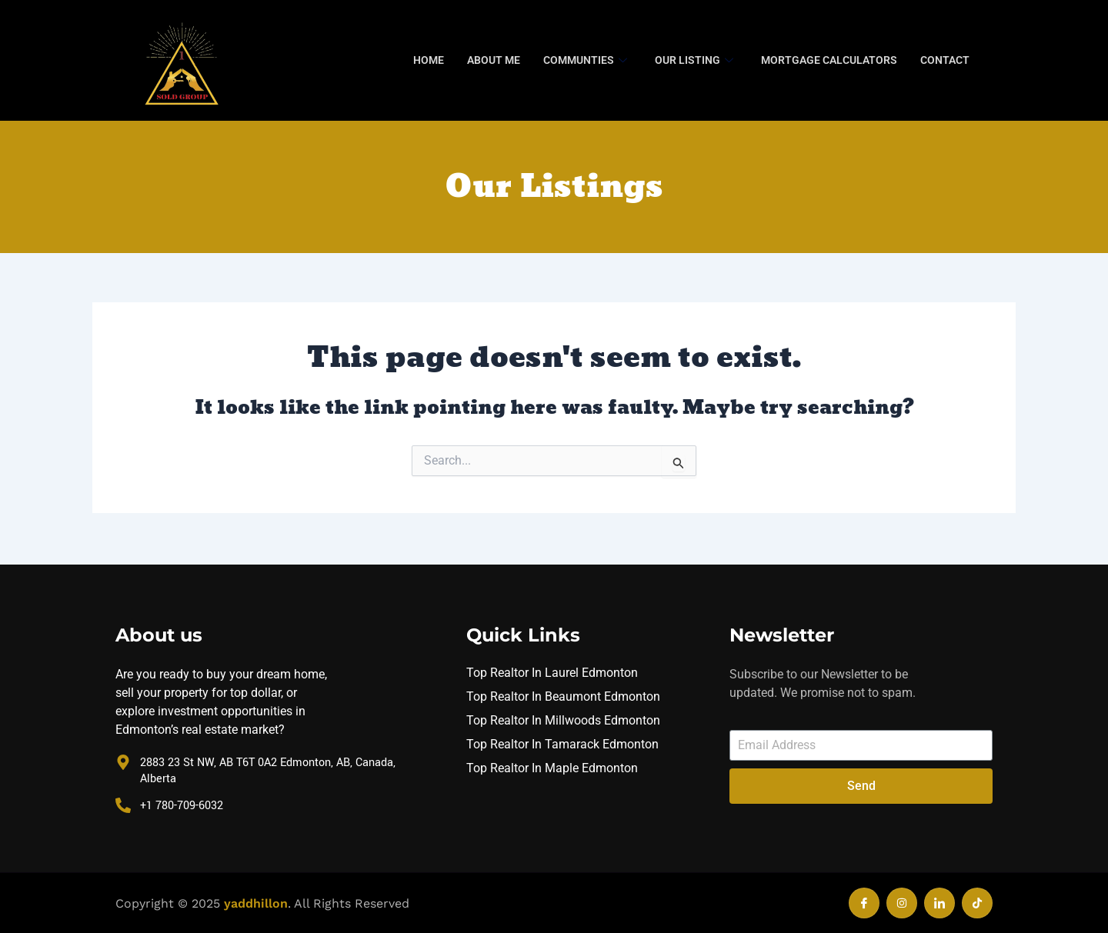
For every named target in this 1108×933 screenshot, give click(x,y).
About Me (493, 60)
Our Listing (694, 60)
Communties (585, 60)
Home (428, 60)
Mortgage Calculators (829, 60)
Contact (945, 60)
